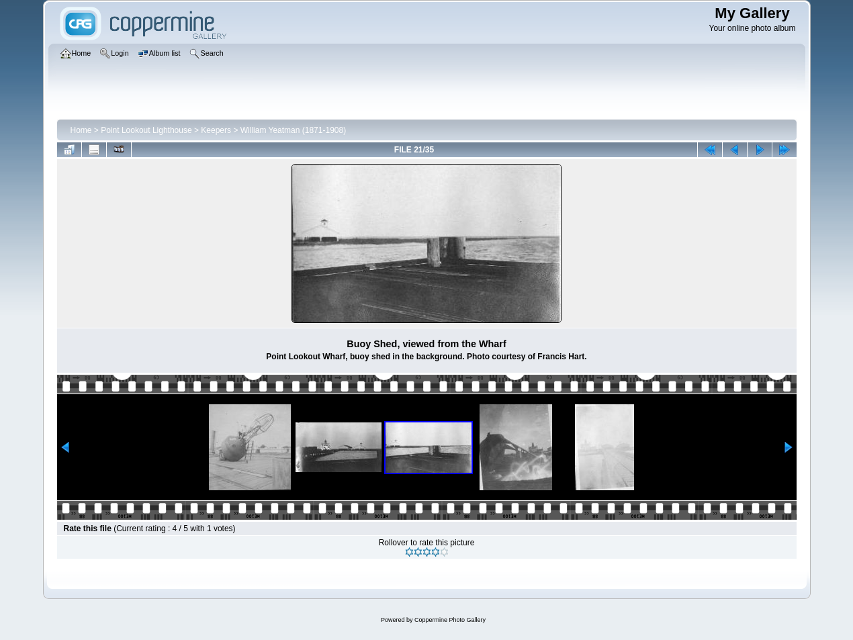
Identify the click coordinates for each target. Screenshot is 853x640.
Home (81, 130)
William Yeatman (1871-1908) (293, 130)
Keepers (216, 130)
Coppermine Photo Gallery (450, 619)
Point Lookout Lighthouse (146, 130)
